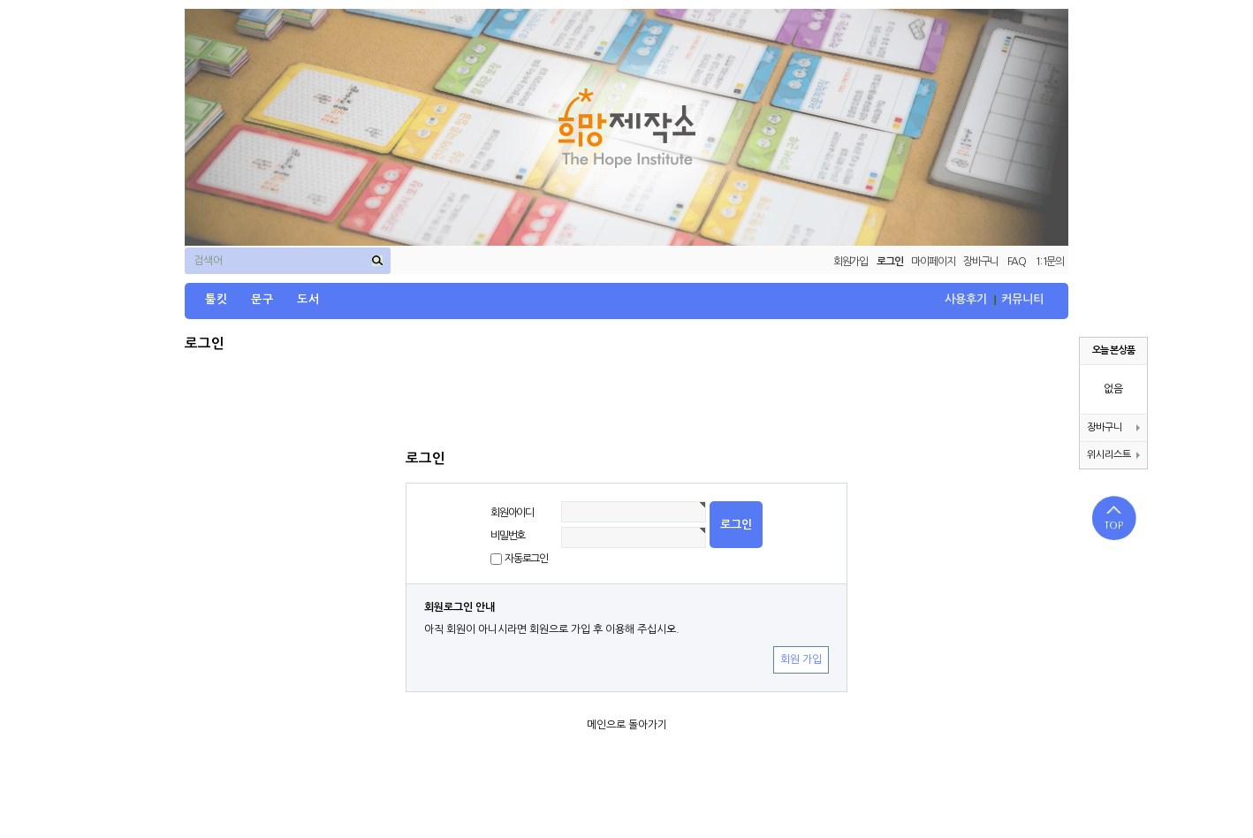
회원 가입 (801, 659)
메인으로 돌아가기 (627, 725)
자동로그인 (526, 558)
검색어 (208, 260)
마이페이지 (932, 261)
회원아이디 (512, 512)
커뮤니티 (1022, 299)
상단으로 (1114, 518)
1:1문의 (1049, 261)
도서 (308, 299)
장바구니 (980, 261)
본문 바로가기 (0, 0)
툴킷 (216, 299)
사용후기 (966, 299)
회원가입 (850, 261)
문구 (262, 299)
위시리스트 (1113, 455)
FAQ (1016, 261)
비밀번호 (507, 535)
